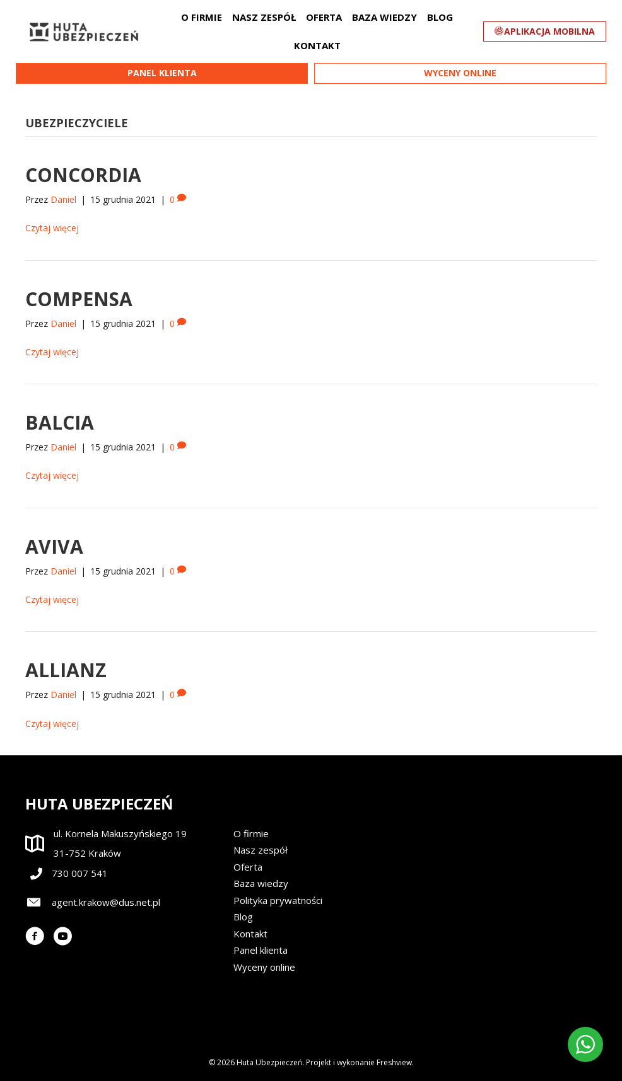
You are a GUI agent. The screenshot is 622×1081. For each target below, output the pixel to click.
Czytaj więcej (52, 228)
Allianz (66, 670)
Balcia (59, 422)
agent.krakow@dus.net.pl (106, 902)
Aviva (54, 546)
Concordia (83, 175)
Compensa (78, 299)
